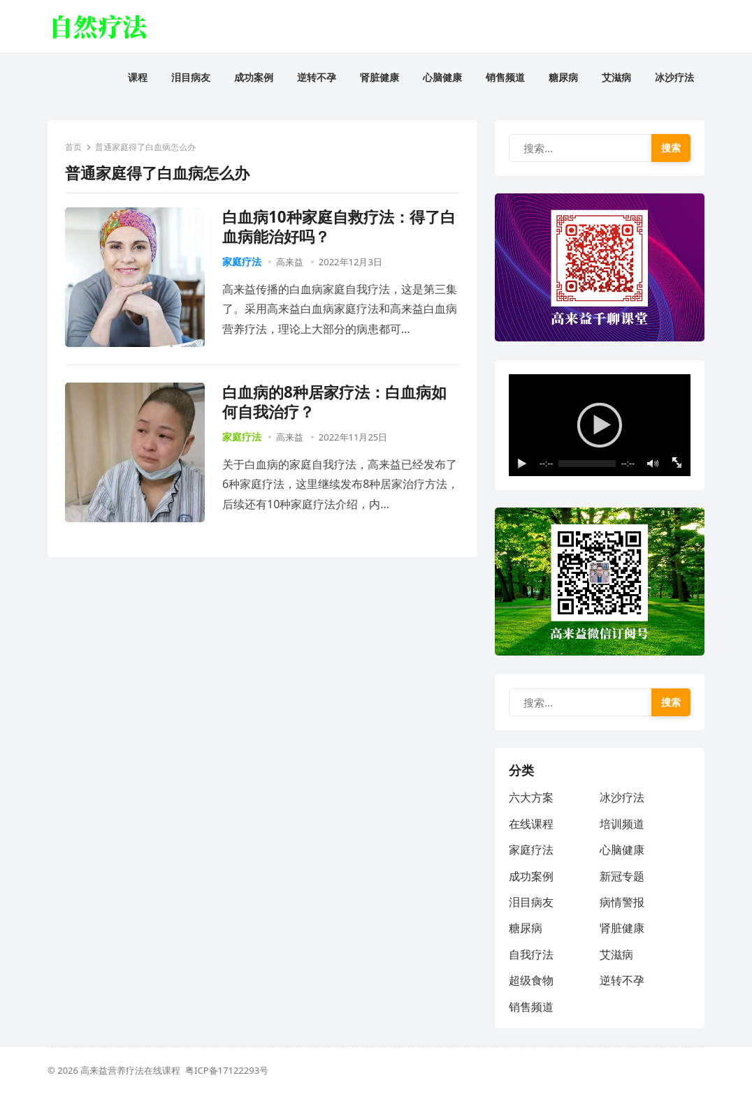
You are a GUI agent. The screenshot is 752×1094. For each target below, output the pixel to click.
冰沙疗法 (622, 797)
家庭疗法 (241, 261)
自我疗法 (531, 954)
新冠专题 (622, 876)
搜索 (671, 147)
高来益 (289, 262)
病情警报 (622, 902)
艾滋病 (616, 954)
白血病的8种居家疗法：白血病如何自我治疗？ (334, 401)
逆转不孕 (622, 980)
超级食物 (531, 980)
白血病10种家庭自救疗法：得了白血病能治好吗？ (339, 226)
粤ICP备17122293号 (226, 1070)
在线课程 (531, 823)
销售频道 (531, 1006)
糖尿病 (525, 928)
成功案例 (531, 876)
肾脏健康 (622, 928)
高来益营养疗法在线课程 (132, 1070)
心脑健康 (622, 849)
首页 (73, 147)
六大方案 (531, 797)
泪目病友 (531, 902)
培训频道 (622, 823)
